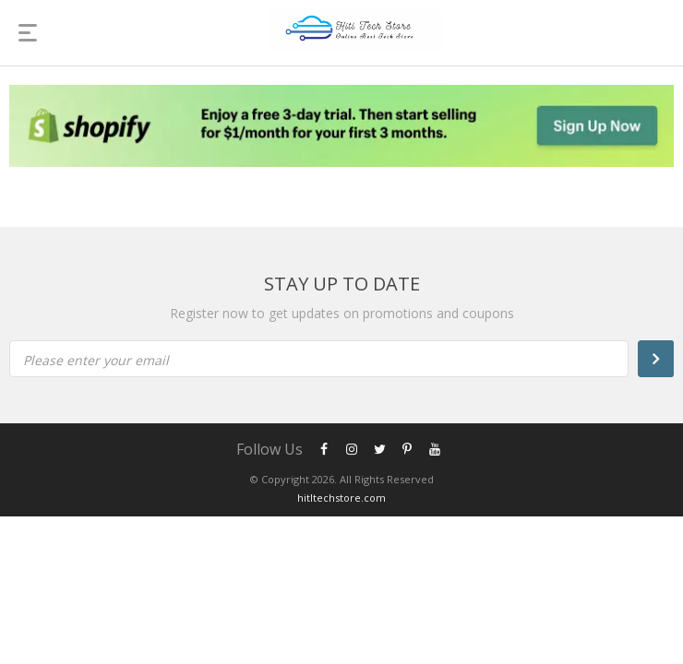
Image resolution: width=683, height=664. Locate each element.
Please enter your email (96, 360)
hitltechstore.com (341, 497)
